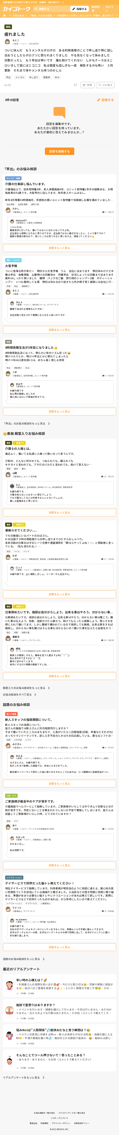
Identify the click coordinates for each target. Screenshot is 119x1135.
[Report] (75, 85)
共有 (87, 85)
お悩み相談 (18, 15)
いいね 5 (105, 85)
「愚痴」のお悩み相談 (40, 15)
